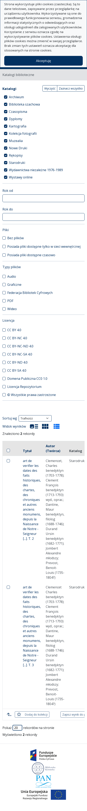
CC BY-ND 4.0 (17, 362)
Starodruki (17, 162)
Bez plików (15, 238)
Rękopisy (16, 155)
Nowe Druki (18, 148)
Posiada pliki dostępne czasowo (31, 255)
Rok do (7, 209)
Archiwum (16, 97)
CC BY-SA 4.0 (16, 370)
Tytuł (27, 451)
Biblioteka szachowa (24, 104)
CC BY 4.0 (14, 330)
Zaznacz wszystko (71, 88)
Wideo (12, 309)
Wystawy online (21, 177)
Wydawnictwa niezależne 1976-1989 (36, 170)
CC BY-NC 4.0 (17, 338)
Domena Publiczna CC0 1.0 (27, 378)
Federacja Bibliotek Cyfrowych (30, 292)
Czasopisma (18, 111)
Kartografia (17, 126)
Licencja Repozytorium (24, 386)
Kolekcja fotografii (23, 133)
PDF (10, 301)
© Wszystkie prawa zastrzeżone (31, 395)
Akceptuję (43, 61)
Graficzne (14, 284)
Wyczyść (49, 88)
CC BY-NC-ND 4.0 (20, 346)
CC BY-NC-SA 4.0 (19, 354)
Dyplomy (15, 119)
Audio (11, 276)
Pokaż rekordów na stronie (28, 728)
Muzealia (16, 141)
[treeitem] (43, 97)
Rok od (7, 190)
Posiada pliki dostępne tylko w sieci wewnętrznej (44, 246)
